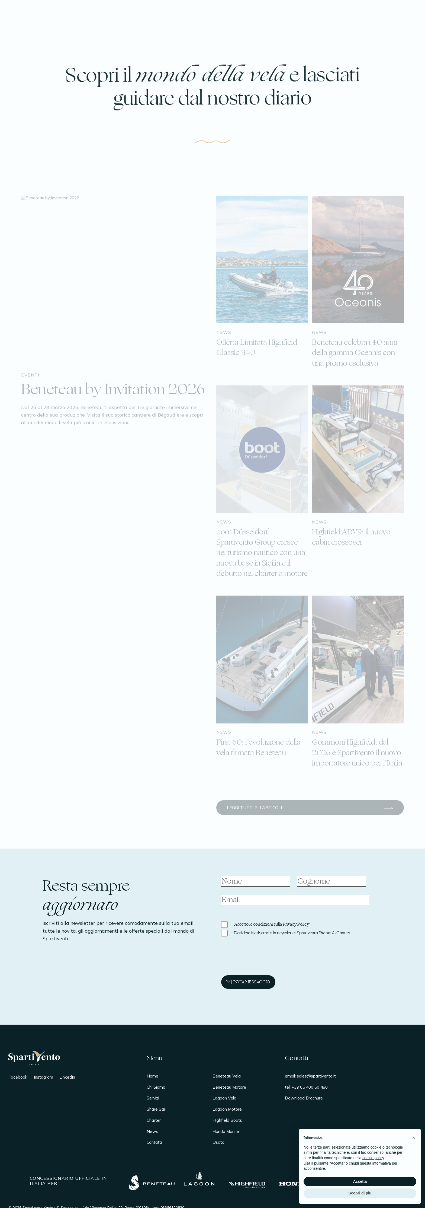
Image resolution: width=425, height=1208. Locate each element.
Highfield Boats (227, 1120)
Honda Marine (225, 1131)
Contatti (154, 1142)
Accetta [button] (360, 1181)
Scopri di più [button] (360, 1193)
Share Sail (156, 1109)
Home (152, 1076)
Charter (154, 1120)
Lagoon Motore (227, 1109)
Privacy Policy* (297, 924)
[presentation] (259, 960)
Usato (218, 1142)
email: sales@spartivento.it (310, 1076)
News (152, 1131)
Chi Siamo (156, 1087)
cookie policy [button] (373, 1158)
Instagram (43, 1077)
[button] (413, 1137)
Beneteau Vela (226, 1076)
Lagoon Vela (224, 1098)
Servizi (153, 1098)
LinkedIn (67, 1077)
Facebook (17, 1077)
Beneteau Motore (229, 1087)
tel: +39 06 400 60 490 (306, 1087)
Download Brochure (304, 1098)
